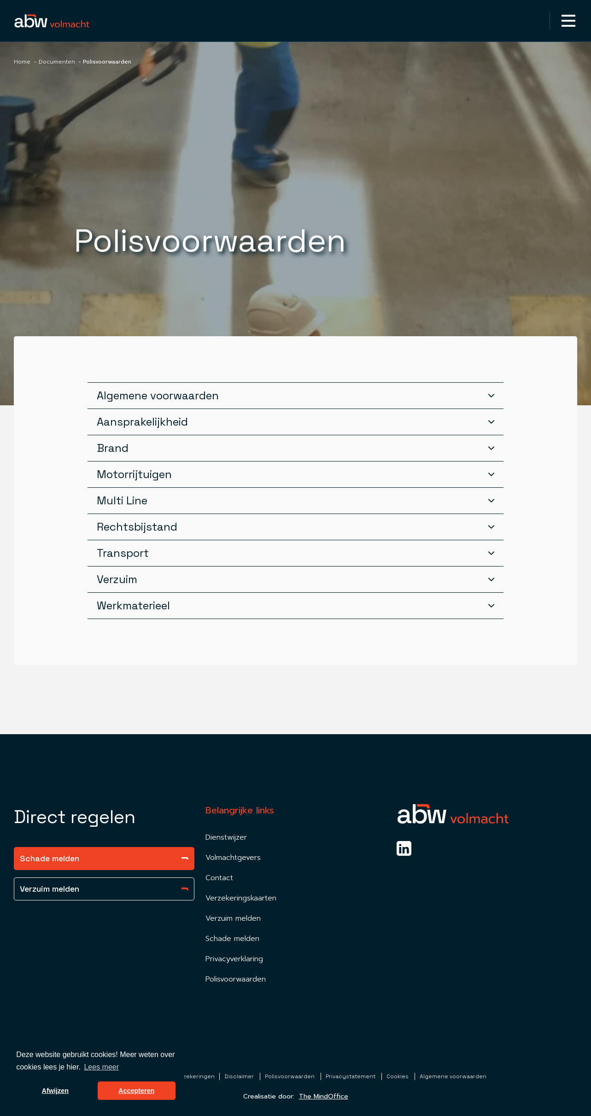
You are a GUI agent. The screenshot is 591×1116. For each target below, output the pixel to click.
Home (22, 62)
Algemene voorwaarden (453, 1076)
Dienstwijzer (226, 837)
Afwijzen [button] (55, 1090)
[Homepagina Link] (52, 20)
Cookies (398, 1076)
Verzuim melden (104, 888)
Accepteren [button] (136, 1090)
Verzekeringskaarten (240, 898)
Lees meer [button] (101, 1067)
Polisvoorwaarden (235, 979)
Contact (219, 877)
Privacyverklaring (234, 958)
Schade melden (104, 858)
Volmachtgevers (233, 857)
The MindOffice (323, 1096)
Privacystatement (351, 1076)
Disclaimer (239, 1076)
